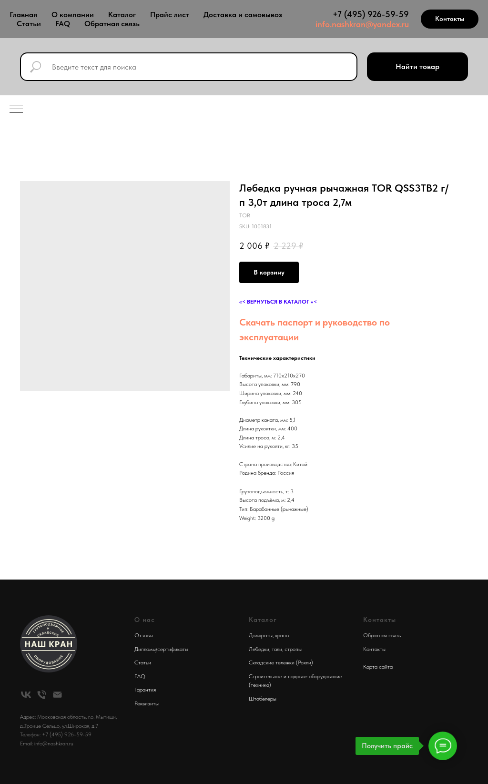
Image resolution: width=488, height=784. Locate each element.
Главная (23, 14)
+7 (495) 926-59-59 (371, 14)
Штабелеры (262, 698)
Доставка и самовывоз (242, 14)
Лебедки (259, 649)
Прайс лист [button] (169, 14)
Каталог (122, 14)
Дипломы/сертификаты (161, 649)
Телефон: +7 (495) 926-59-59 (56, 734)
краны (282, 635)
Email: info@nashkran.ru (46, 743)
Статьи (29, 23)
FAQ (62, 23)
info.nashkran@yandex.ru (362, 24)
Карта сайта (378, 666)
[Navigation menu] (16, 109)
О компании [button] (72, 14)
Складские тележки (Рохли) (281, 662)
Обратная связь (112, 23)
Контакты (374, 649)
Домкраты (261, 635)
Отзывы (143, 635)
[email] (57, 695)
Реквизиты (146, 703)
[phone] (42, 695)
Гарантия (145, 689)
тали (277, 649)
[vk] (26, 695)
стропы (293, 649)
